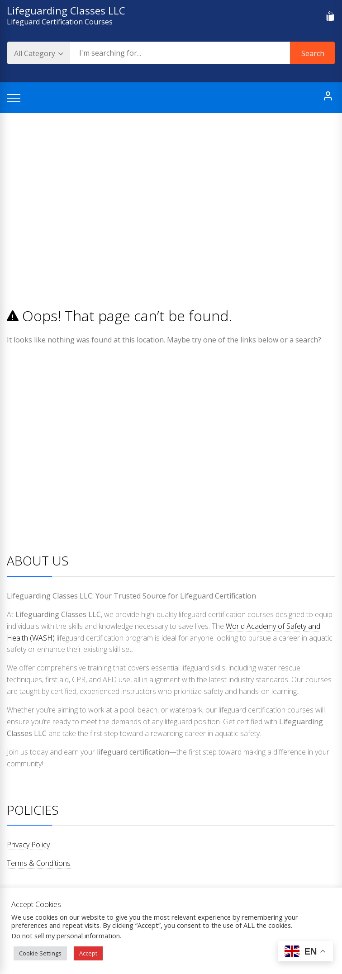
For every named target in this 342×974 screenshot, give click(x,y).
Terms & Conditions (39, 863)
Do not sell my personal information (65, 935)
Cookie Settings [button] (40, 953)
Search (312, 53)
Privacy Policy (28, 845)
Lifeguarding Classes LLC (66, 10)
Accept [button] (88, 953)
